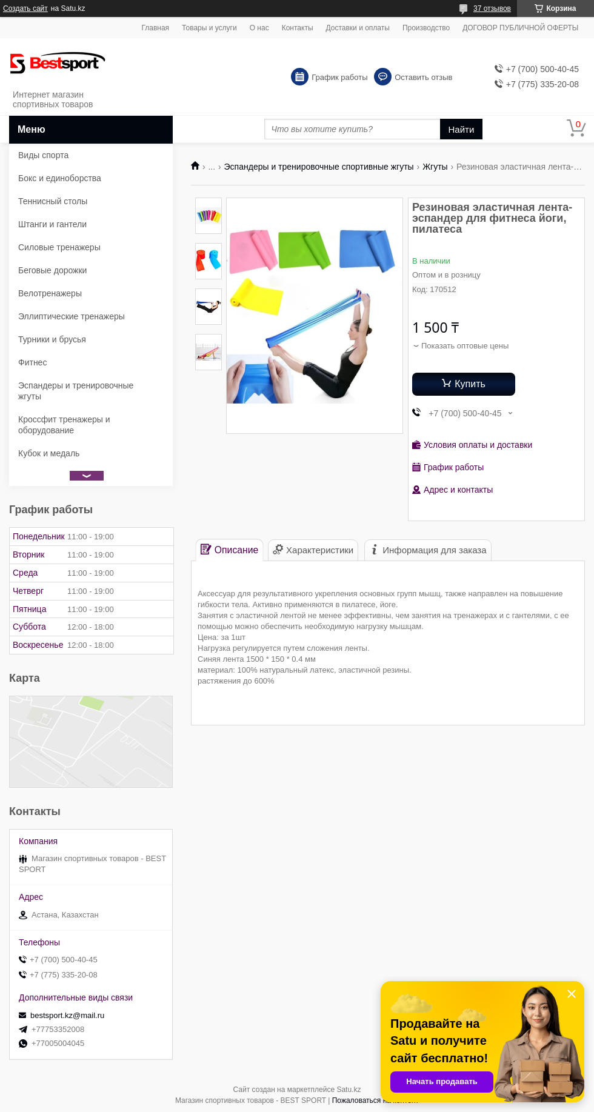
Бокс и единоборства (59, 178)
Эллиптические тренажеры (71, 316)
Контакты (297, 28)
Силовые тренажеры (59, 247)
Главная (155, 28)
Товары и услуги (209, 28)
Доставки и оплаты (358, 28)
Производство (426, 28)
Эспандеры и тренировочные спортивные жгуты (319, 166)
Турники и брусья (52, 339)
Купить (470, 384)
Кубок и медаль (48, 453)
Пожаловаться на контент (375, 1100)
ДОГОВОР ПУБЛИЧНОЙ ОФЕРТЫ (520, 28)
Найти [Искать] (462, 129)
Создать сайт (25, 8)
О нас (259, 28)
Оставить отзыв (423, 77)
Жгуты (435, 166)
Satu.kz (348, 1089)
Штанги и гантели (52, 224)
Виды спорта (43, 155)
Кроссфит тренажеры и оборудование (64, 425)
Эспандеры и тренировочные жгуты (75, 391)
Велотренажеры (50, 293)
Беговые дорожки (52, 270)
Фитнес (32, 362)
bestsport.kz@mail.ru (67, 1015)
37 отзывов (492, 8)
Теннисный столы (52, 201)
